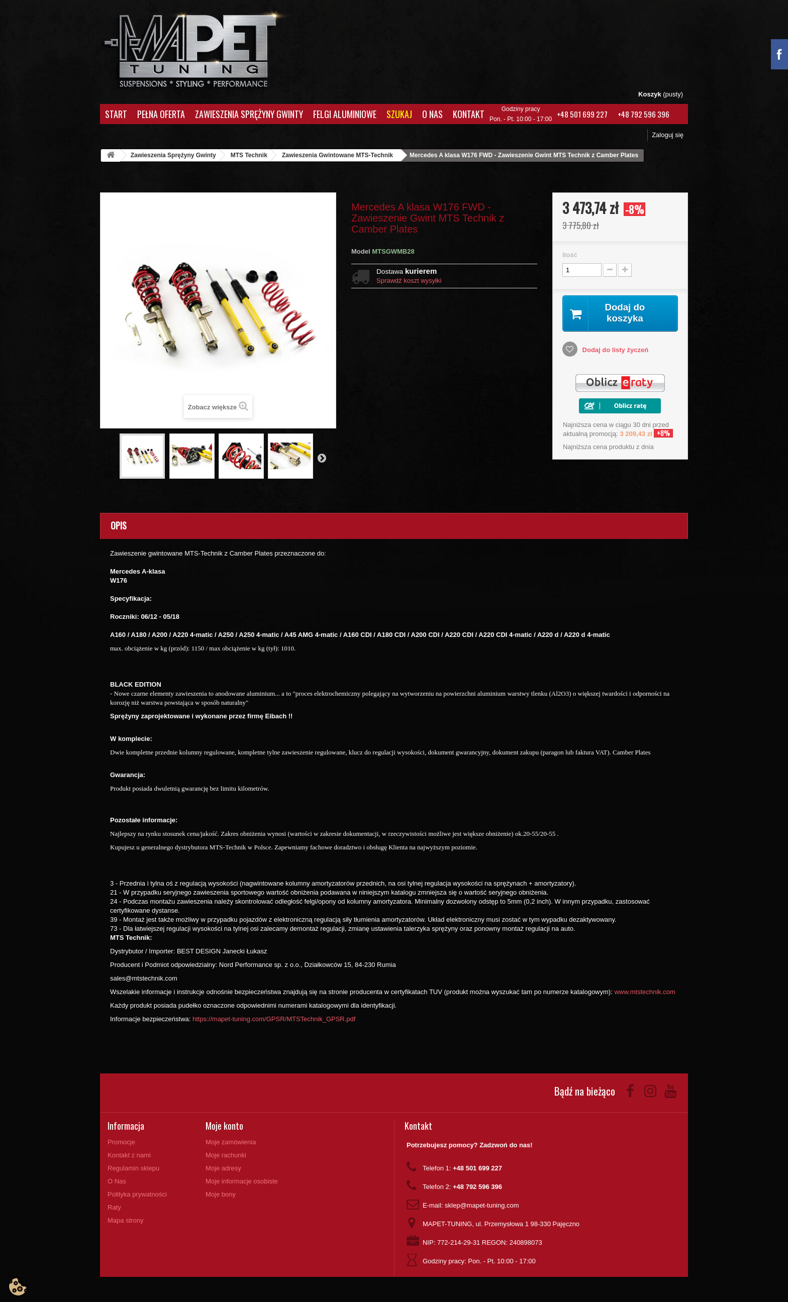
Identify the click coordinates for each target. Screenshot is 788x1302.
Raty (114, 1207)
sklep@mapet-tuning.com (482, 1205)
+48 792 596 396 (643, 114)
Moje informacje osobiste (242, 1181)
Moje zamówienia (231, 1142)
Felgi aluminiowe (344, 114)
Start (116, 114)
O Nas (432, 114)
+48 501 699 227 (582, 114)
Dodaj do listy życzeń (614, 351)
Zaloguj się (667, 135)
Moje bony (221, 1194)
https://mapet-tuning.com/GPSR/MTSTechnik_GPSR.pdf (273, 1019)
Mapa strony (126, 1220)
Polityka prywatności (137, 1194)
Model (360, 251)
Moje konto (224, 1125)
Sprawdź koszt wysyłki (408, 280)
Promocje (121, 1142)
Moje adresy (223, 1168)
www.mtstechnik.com (644, 992)
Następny (322, 458)
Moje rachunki (226, 1155)
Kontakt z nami (129, 1155)
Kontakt (468, 114)
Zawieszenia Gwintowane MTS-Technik (337, 155)
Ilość (569, 255)
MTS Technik (249, 155)
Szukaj (399, 114)
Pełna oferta (161, 114)
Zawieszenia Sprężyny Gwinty (249, 114)
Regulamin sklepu (133, 1168)
